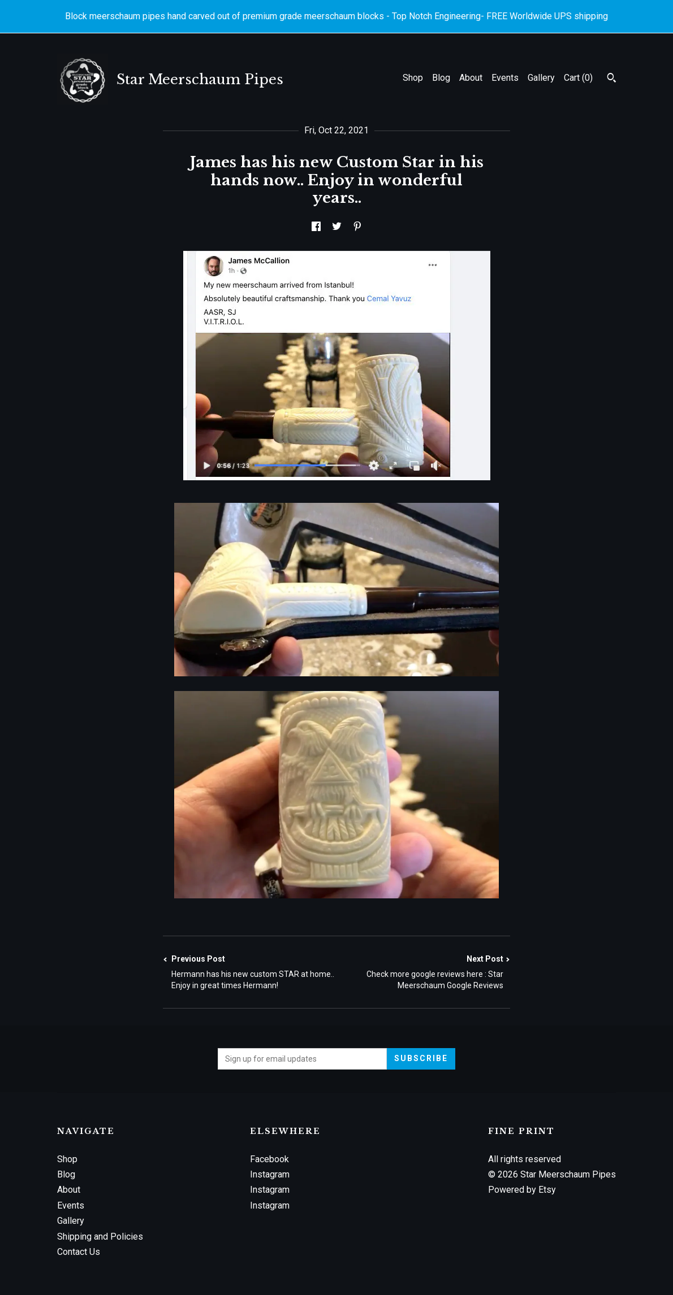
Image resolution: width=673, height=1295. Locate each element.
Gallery (541, 77)
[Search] (611, 79)
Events (505, 77)
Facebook (269, 1159)
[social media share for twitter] (337, 226)
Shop (413, 77)
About (470, 77)
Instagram (270, 1174)
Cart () (578, 77)
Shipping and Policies (100, 1236)
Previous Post (249, 972)
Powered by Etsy (522, 1189)
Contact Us (78, 1251)
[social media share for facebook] (316, 226)
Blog (441, 77)
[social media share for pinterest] (357, 226)
